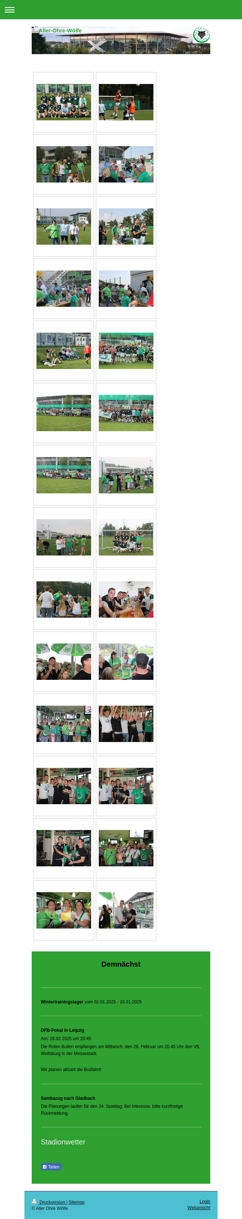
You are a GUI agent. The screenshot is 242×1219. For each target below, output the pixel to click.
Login (205, 1201)
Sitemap (77, 1202)
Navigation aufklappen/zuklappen (121, 9)
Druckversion (49, 1202)
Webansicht (199, 1207)
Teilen (50, 1167)
